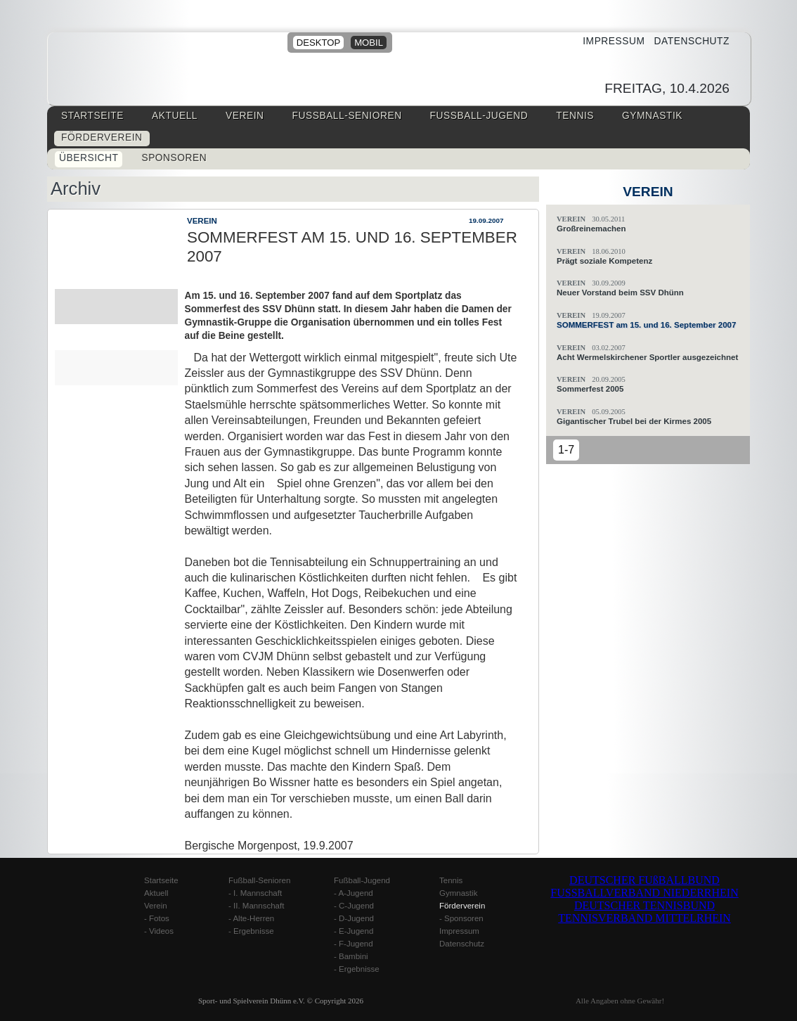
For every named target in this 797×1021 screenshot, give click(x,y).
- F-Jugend (353, 943)
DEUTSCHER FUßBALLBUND (644, 880)
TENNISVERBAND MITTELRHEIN (644, 918)
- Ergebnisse (251, 931)
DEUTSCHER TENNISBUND (644, 905)
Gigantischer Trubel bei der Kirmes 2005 (634, 421)
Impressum (609, 41)
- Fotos (156, 918)
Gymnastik (652, 115)
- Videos (159, 931)
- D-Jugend (354, 918)
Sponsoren (174, 158)
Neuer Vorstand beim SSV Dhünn (620, 292)
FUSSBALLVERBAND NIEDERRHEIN (644, 893)
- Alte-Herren (251, 918)
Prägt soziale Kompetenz (604, 261)
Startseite (92, 115)
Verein (245, 115)
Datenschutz (687, 41)
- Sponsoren (461, 918)
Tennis (575, 115)
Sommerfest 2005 (590, 389)
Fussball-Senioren (347, 115)
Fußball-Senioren (259, 880)
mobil (368, 42)
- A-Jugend (353, 893)
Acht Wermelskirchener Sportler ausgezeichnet (647, 357)
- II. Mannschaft (256, 905)
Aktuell (174, 115)
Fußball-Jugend (362, 880)
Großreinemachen (591, 228)
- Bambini (351, 956)
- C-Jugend (354, 905)
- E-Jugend (353, 931)
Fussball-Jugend (479, 115)
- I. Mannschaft (255, 893)
